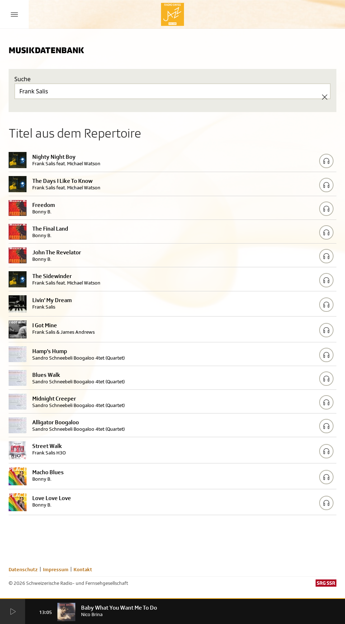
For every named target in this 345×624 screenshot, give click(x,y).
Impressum (55, 569)
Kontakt (83, 569)
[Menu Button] (14, 14)
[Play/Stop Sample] (326, 160)
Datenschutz (23, 569)
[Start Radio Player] (12, 612)
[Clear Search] (324, 97)
